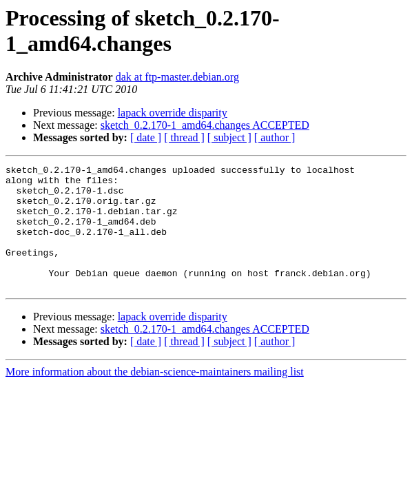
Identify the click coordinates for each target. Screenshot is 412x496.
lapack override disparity (172, 112)
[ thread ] (184, 137)
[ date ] (145, 137)
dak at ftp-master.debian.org (177, 77)
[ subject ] (229, 137)
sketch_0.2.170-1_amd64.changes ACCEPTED (205, 125)
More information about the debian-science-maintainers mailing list (155, 396)
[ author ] (275, 137)
